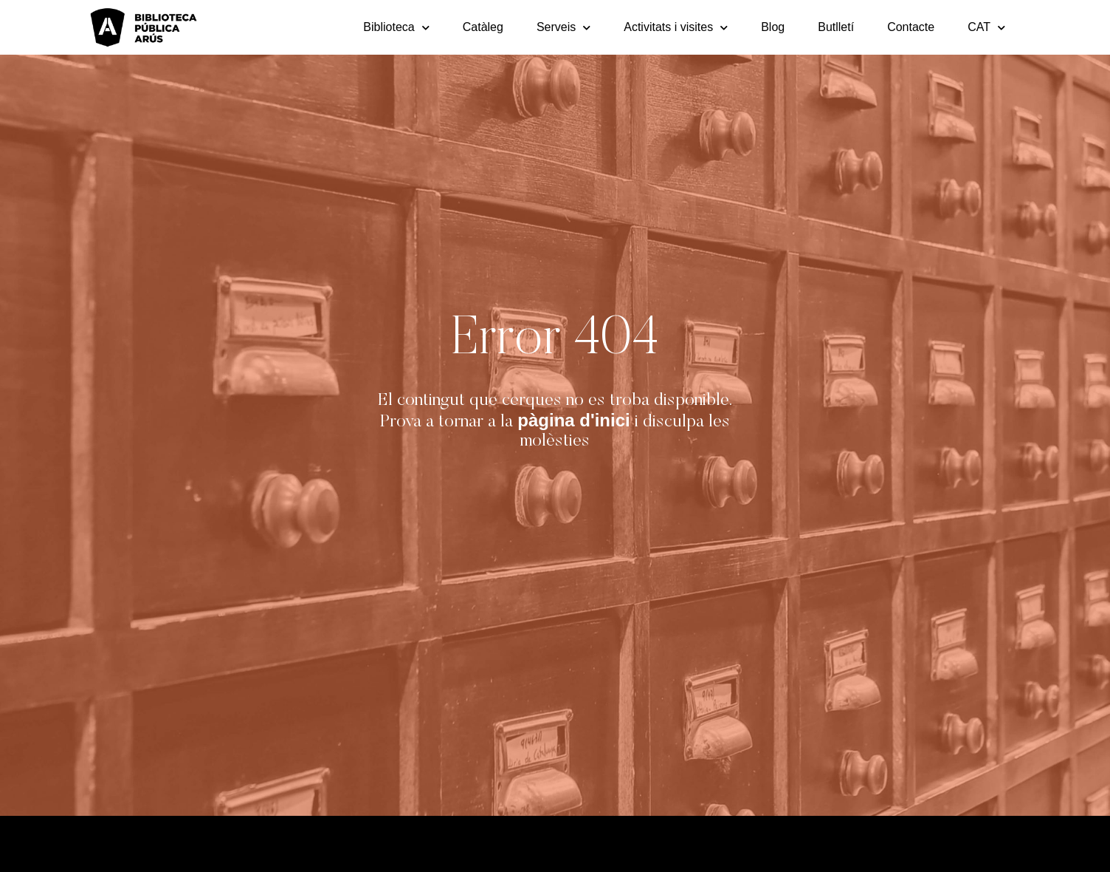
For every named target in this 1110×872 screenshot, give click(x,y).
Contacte (910, 27)
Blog (773, 27)
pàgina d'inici (573, 420)
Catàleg (483, 27)
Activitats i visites (676, 27)
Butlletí (836, 27)
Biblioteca (396, 27)
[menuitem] (986, 27)
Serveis (563, 27)
